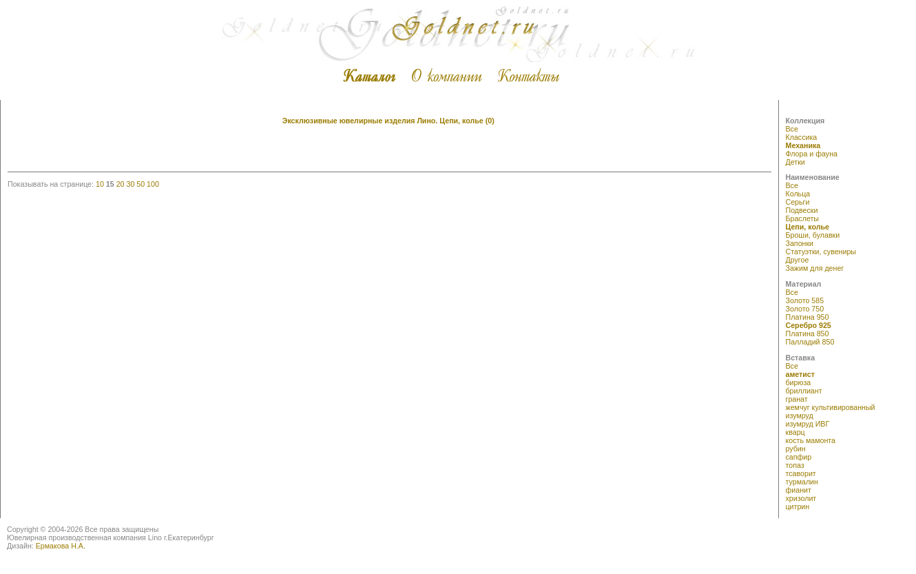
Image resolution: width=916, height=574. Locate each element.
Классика (802, 137)
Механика (803, 145)
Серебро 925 (808, 325)
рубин (796, 448)
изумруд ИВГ (808, 424)
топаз (795, 465)
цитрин (798, 506)
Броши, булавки (813, 235)
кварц (795, 432)
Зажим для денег (815, 268)
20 (120, 184)
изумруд (799, 415)
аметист (800, 374)
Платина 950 (807, 317)
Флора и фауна (811, 154)
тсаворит (801, 473)
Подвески (802, 210)
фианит (798, 490)
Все (792, 129)
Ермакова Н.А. (60, 546)
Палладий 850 (810, 342)
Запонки (800, 243)
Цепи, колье (807, 227)
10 (100, 184)
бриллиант (804, 391)
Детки (795, 162)
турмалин (802, 482)
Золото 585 (805, 300)
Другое (797, 260)
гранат (797, 399)
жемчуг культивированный (830, 407)
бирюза (798, 382)
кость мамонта (811, 440)
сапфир (799, 457)
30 (130, 184)
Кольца (798, 193)
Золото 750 (805, 309)
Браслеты (803, 218)
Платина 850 (807, 333)
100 (153, 184)
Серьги (798, 202)
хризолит (801, 498)
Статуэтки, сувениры (821, 251)
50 (140, 184)
